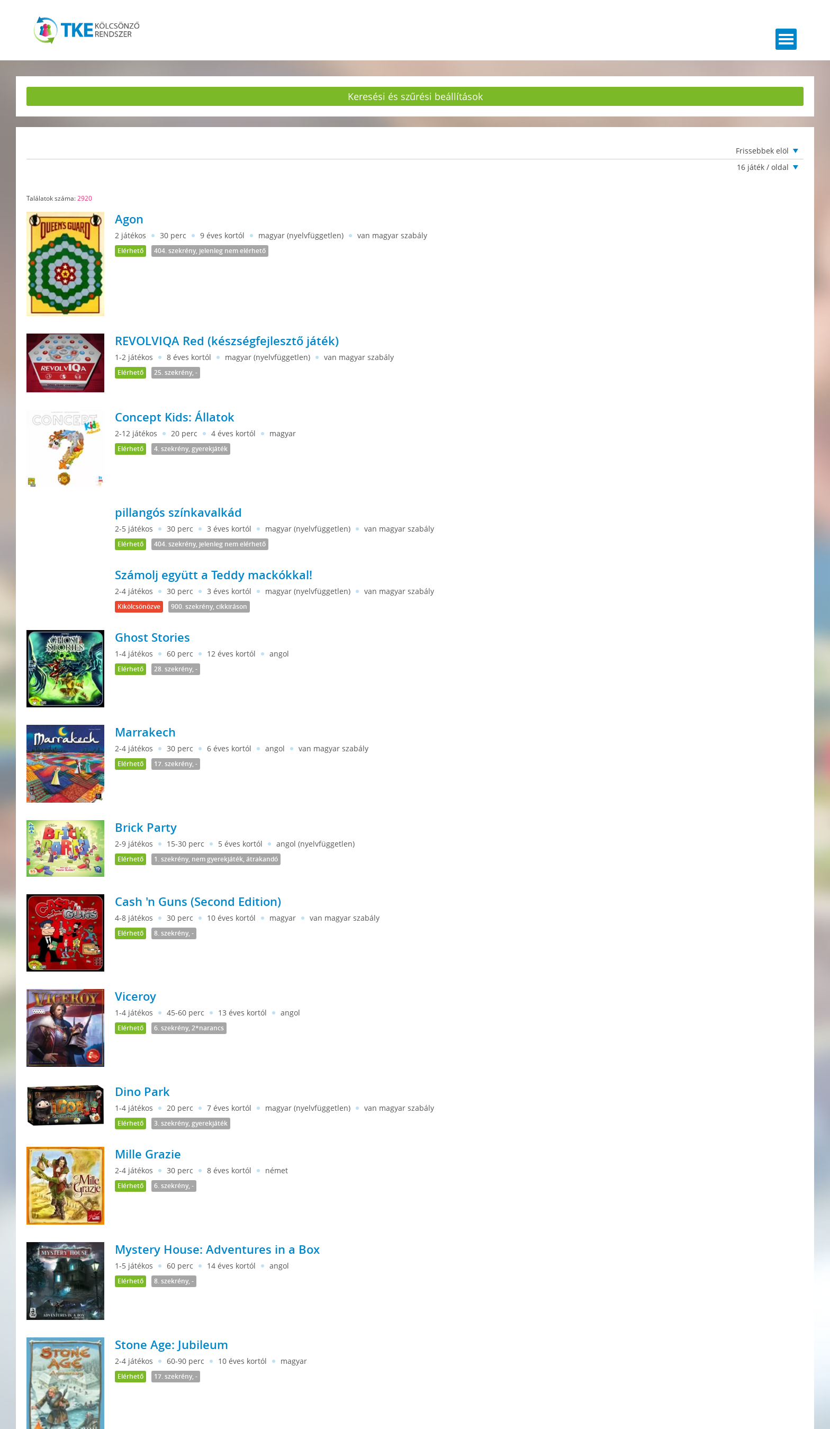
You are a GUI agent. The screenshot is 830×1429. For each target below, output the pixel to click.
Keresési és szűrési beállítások (415, 96)
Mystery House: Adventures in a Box (217, 1249)
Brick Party (146, 827)
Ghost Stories (152, 637)
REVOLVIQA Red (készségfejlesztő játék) (227, 341)
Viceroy (135, 996)
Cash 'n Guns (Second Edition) (198, 902)
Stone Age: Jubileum (171, 1345)
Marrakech (145, 732)
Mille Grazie (148, 1154)
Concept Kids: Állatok (174, 417)
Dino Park (142, 1092)
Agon (129, 219)
